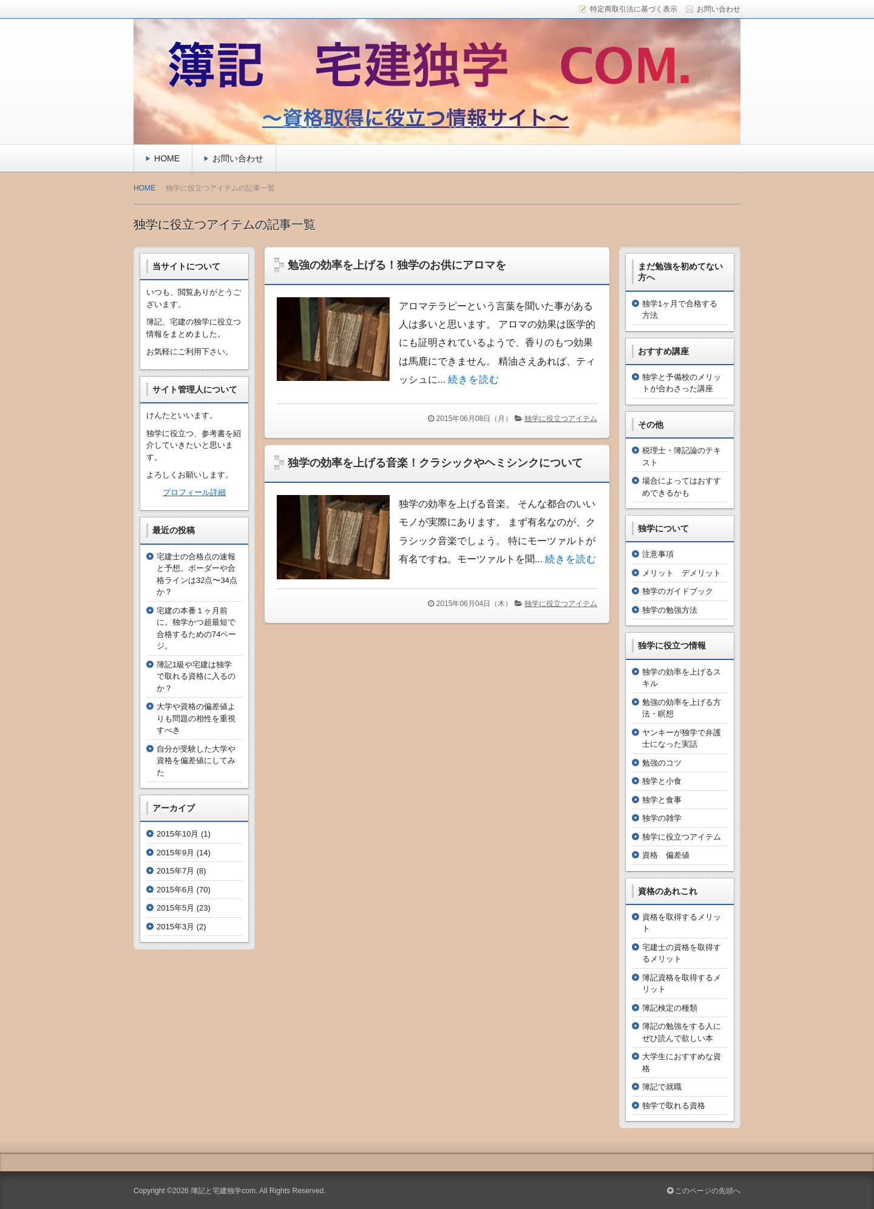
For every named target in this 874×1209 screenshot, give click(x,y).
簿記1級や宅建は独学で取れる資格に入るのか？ (196, 676)
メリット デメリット (681, 573)
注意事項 (658, 554)
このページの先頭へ (703, 1191)
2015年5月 (175, 907)
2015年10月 (177, 833)
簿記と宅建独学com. (224, 1191)
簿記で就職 (662, 1086)
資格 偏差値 (665, 855)
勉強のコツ (662, 762)
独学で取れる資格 (673, 1105)
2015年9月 (175, 852)
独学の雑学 (662, 818)
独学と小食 (662, 781)
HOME (167, 158)
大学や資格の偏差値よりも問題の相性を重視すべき (196, 718)
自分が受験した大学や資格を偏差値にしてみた (196, 760)
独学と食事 (662, 799)
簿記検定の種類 (669, 1007)
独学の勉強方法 (669, 610)
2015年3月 (175, 926)
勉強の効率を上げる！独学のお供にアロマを (397, 265)
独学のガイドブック (677, 591)
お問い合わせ (237, 158)
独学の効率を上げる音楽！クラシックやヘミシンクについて (435, 463)
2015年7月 (175, 870)
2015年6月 (175, 889)
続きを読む (474, 379)
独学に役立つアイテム (560, 418)
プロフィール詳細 (194, 492)
